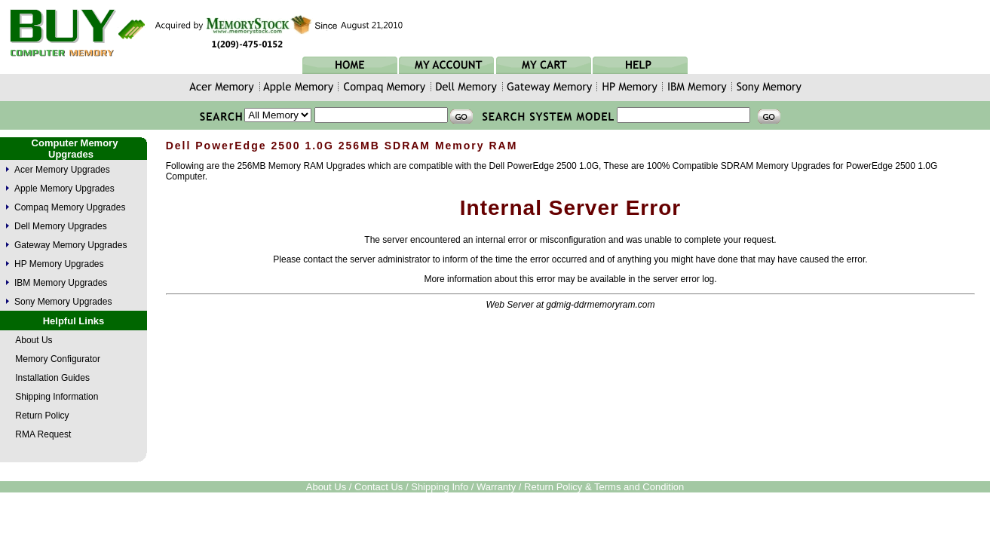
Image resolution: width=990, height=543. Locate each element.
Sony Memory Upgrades (63, 301)
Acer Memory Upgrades (62, 169)
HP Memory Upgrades (59, 264)
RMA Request (43, 434)
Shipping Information (56, 396)
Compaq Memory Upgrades (69, 207)
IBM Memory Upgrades (60, 283)
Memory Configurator (57, 359)
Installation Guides (52, 378)
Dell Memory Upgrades (60, 226)
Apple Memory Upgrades (64, 188)
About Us (33, 340)
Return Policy (42, 415)
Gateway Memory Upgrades (70, 245)
